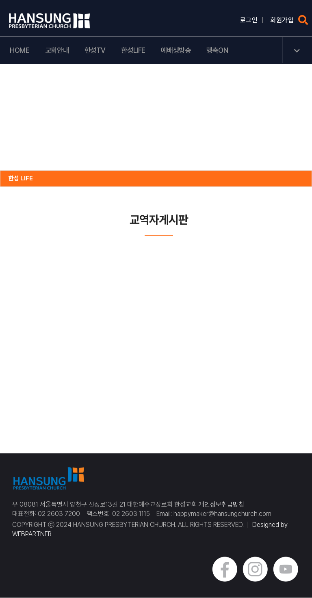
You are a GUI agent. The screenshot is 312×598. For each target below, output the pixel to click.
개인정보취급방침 (221, 505)
